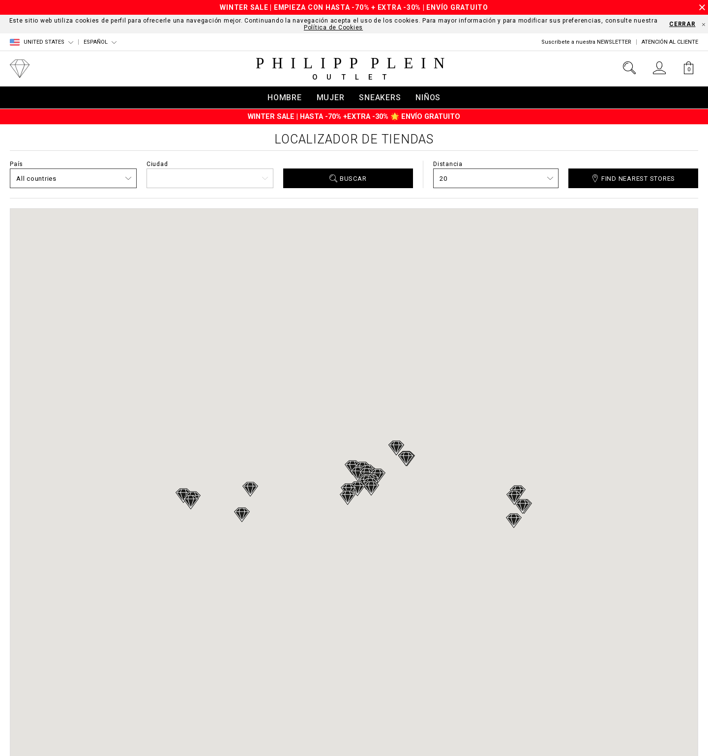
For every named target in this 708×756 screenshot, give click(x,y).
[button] (242, 514)
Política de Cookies (333, 27)
